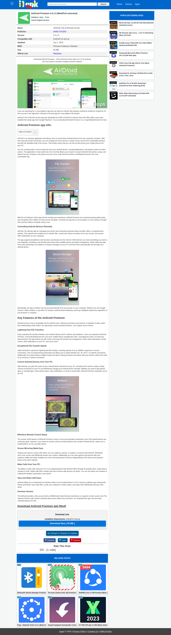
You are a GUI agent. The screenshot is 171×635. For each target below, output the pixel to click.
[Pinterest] (75, 540)
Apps (137, 4)
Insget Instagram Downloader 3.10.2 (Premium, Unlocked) (62, 625)
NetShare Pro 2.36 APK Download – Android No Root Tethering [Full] (133, 84)
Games (128, 4)
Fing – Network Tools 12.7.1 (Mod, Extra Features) (31, 625)
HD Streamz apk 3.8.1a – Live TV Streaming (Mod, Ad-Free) (136, 34)
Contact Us (93, 631)
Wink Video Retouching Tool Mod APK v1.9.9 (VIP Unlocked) (134, 94)
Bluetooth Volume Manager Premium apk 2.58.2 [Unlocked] (31, 593)
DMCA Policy (106, 631)
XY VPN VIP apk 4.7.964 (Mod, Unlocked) (93, 625)
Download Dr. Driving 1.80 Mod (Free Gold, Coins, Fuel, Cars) (136, 74)
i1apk (61, 631)
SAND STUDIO (59, 32)
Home (119, 4)
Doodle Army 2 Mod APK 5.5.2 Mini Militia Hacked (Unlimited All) (135, 44)
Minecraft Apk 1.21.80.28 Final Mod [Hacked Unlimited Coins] (136, 24)
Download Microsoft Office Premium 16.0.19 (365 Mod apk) (133, 54)
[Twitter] (63, 540)
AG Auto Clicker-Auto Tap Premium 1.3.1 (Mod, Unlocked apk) (62, 593)
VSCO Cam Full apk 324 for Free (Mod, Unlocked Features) (134, 64)
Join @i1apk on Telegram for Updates (62, 533)
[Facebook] (50, 540)
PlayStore (57, 54)
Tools (47, 17)
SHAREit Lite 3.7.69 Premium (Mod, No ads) (93, 593)
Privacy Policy (79, 631)
